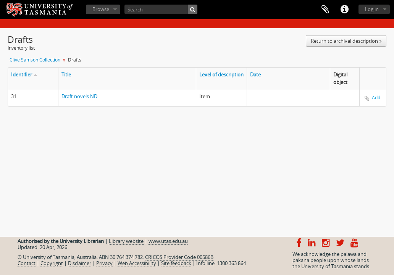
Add (376, 97)
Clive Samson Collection (35, 60)
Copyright (51, 263)
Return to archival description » (346, 40)
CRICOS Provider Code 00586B (179, 257)
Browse (100, 9)
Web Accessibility (137, 263)
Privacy (104, 263)
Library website (126, 241)
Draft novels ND (79, 96)
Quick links (344, 9)
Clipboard (325, 9)
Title (66, 74)
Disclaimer (79, 263)
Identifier (21, 74)
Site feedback (176, 263)
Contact (27, 263)
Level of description (221, 74)
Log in (372, 9)
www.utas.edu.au (168, 241)
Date (255, 74)
